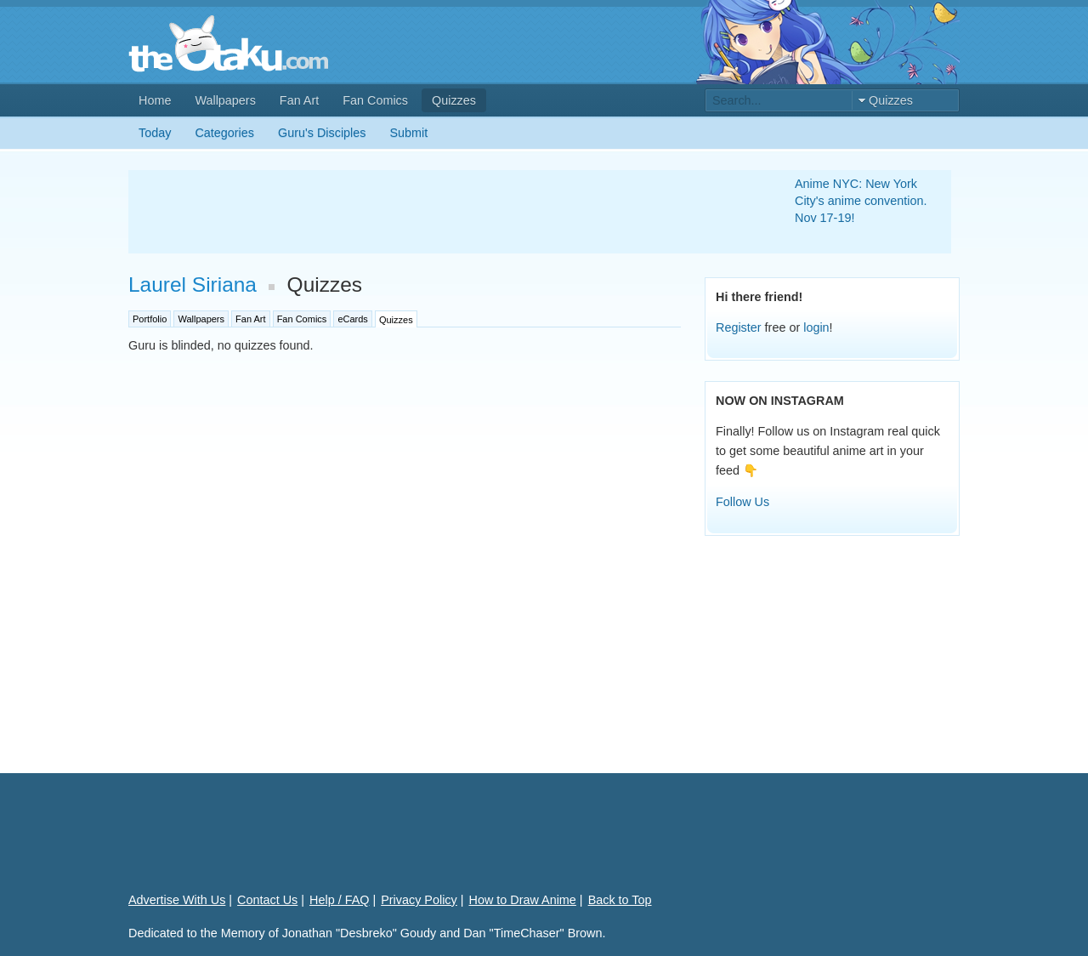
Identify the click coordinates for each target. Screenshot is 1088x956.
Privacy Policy (419, 900)
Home (155, 100)
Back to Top (620, 900)
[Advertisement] (441, 212)
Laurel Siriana (192, 284)
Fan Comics (375, 100)
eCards (352, 319)
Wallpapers (225, 100)
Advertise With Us (176, 900)
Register (739, 327)
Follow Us (742, 502)
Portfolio (150, 319)
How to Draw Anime (522, 900)
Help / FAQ (339, 900)
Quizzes (454, 100)
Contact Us (267, 900)
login (816, 327)
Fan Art (299, 100)
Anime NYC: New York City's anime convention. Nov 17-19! (861, 201)
